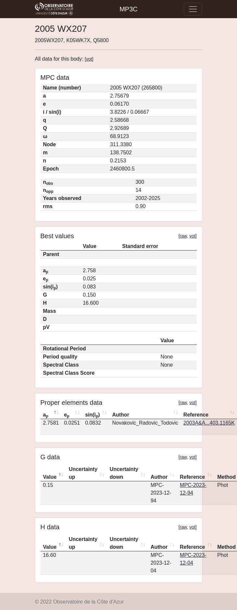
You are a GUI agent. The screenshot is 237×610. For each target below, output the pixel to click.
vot (89, 59)
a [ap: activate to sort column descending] (45, 415)
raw (183, 236)
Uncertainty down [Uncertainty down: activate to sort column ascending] (124, 473)
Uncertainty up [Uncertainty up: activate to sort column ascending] (83, 473)
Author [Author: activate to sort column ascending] (120, 414)
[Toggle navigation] (193, 9)
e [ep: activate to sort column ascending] (66, 415)
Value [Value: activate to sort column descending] (50, 477)
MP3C (129, 9)
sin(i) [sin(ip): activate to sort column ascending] (92, 415)
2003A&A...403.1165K (209, 423)
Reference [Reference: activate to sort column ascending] (192, 477)
